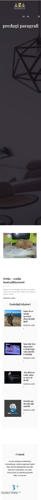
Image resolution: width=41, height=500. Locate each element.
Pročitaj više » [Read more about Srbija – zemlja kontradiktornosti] (9, 298)
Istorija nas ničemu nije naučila (28, 404)
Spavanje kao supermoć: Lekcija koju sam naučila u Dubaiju (29, 349)
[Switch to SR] (28, 16)
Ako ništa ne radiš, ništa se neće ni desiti (29, 376)
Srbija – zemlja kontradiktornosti (13, 280)
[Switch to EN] (23, 16)
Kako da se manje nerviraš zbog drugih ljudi (29, 316)
